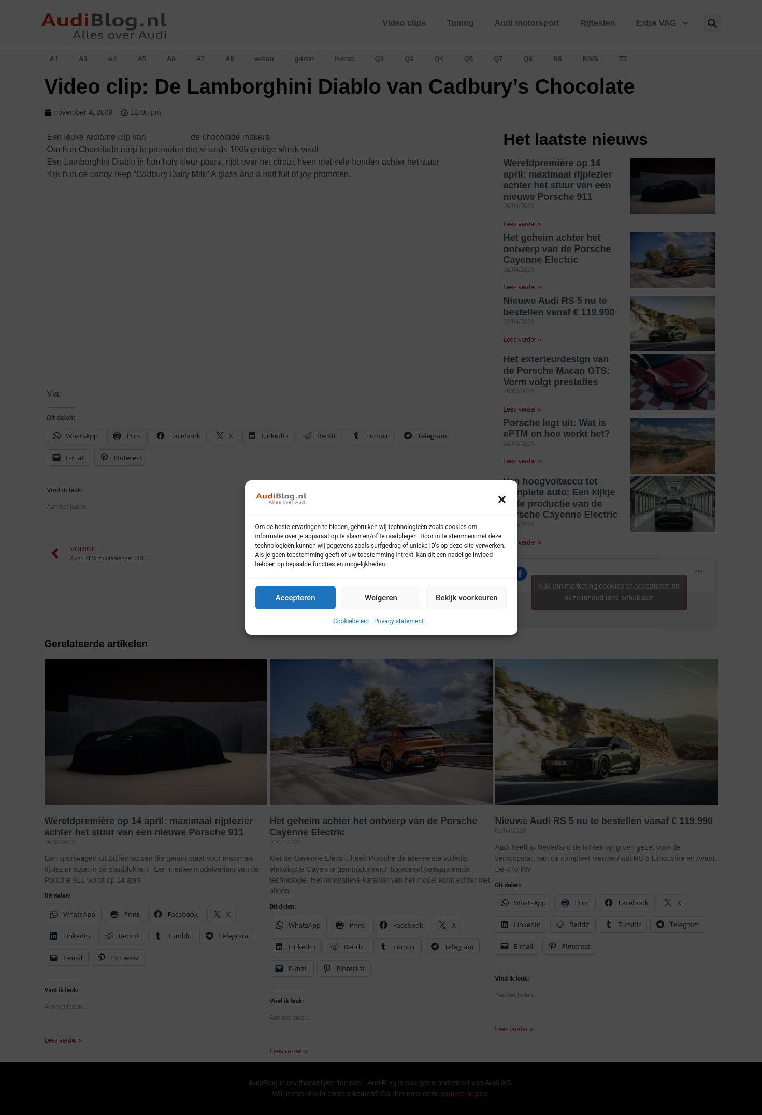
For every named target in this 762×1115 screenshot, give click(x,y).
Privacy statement (399, 621)
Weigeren (381, 598)
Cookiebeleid (351, 621)
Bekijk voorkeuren (467, 598)
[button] (502, 499)
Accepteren (295, 598)
